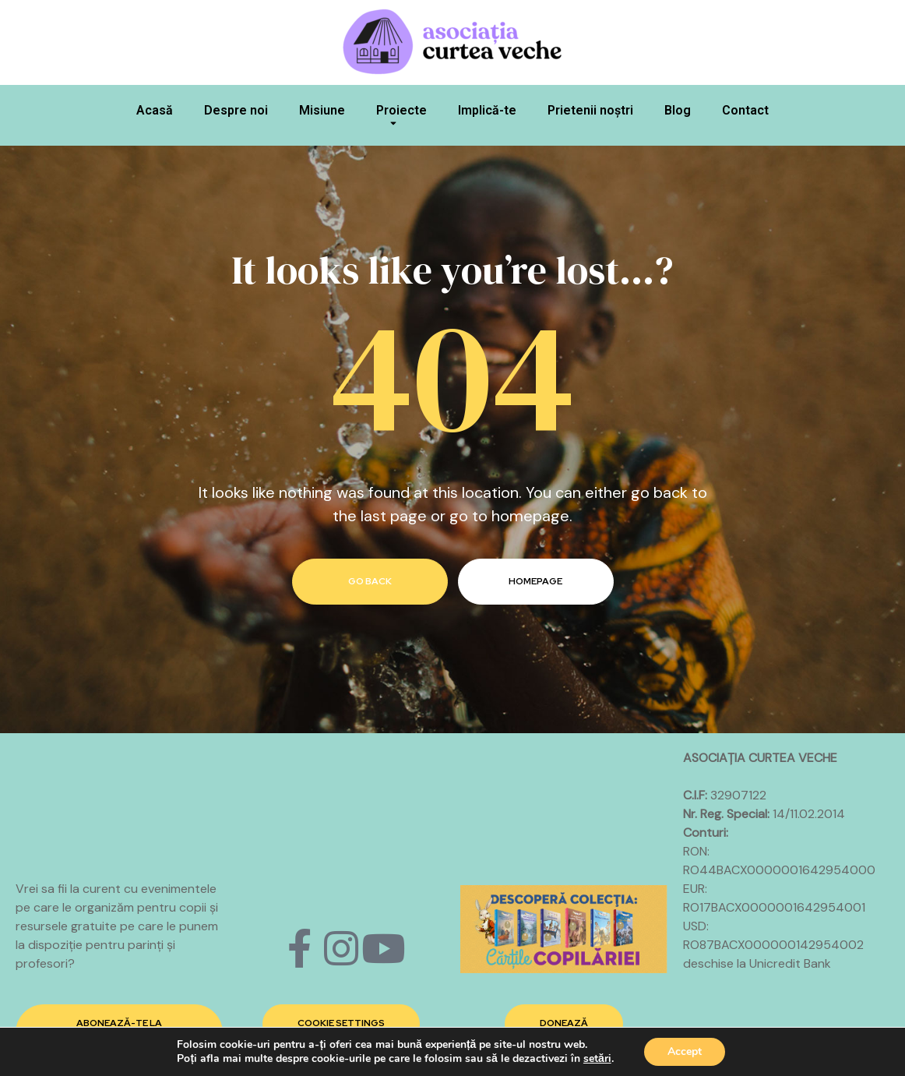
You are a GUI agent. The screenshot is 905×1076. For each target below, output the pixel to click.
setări (597, 1059)
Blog (677, 110)
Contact (745, 110)
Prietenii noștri (590, 110)
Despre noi (236, 110)
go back (370, 581)
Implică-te (487, 110)
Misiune (322, 110)
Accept (684, 1051)
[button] (341, 1023)
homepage (535, 581)
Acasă (154, 110)
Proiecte (401, 119)
